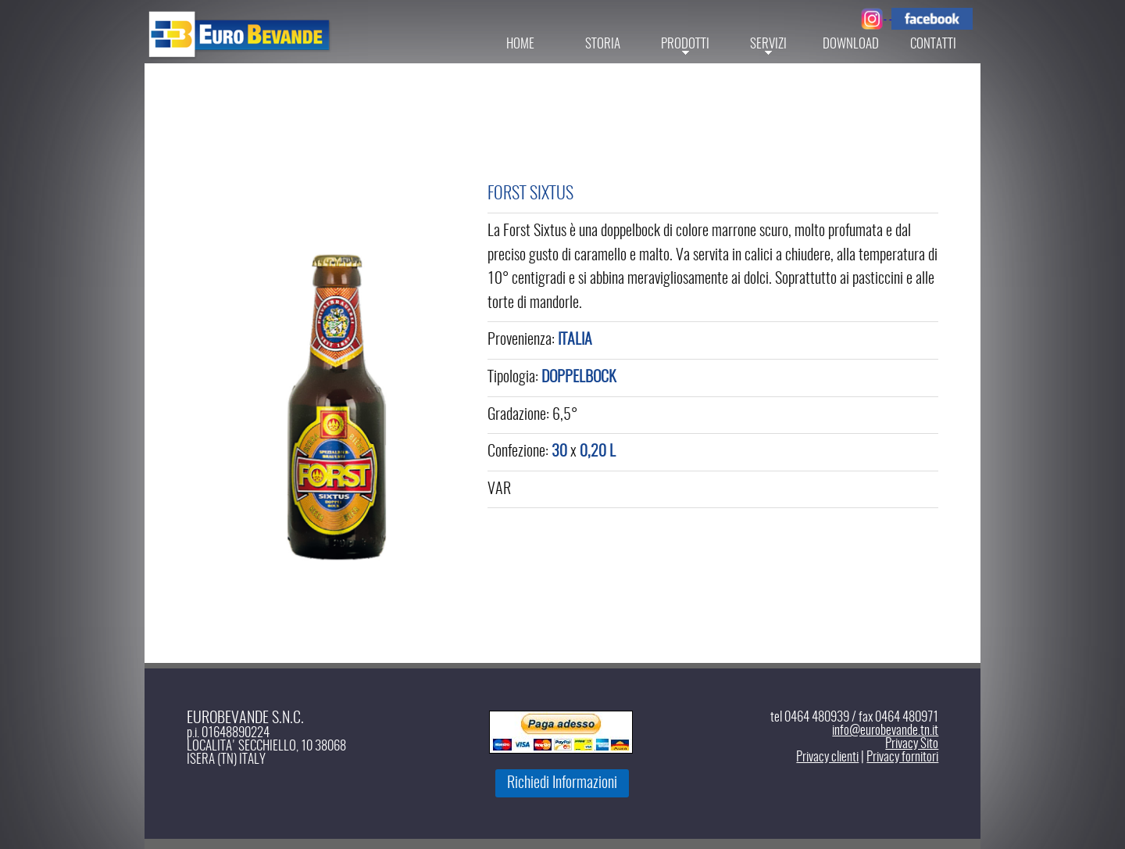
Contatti (933, 44)
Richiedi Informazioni (562, 783)
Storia (602, 44)
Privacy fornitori (902, 757)
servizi (768, 44)
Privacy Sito (911, 743)
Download (851, 44)
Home (520, 44)
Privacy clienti (827, 757)
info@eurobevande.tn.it (885, 730)
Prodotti (685, 44)
